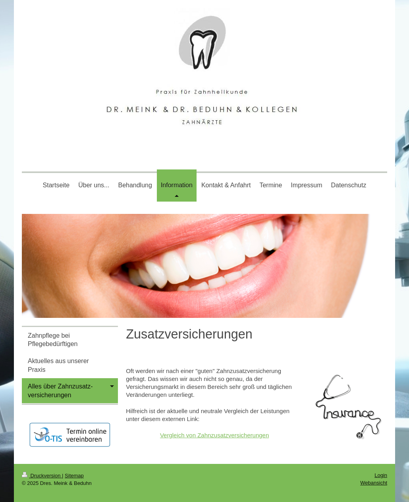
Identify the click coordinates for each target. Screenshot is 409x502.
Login (380, 475)
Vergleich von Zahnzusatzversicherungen (214, 435)
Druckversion (42, 476)
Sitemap (74, 476)
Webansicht (373, 483)
